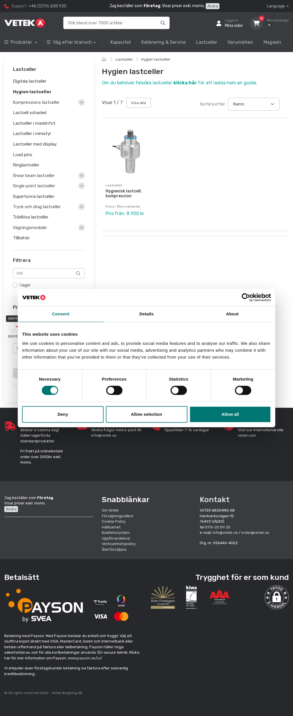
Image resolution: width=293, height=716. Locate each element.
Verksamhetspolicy (119, 544)
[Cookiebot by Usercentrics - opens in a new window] (246, 297)
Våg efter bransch (69, 42)
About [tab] (232, 313)
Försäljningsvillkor (118, 516)
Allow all (230, 414)
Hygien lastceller (156, 59)
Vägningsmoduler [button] (30, 227)
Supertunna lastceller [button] (33, 196)
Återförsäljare (114, 549)
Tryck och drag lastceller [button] (37, 207)
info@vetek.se (103, 435)
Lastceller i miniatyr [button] (32, 133)
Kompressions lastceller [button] (36, 102)
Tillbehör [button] (21, 238)
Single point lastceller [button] (34, 186)
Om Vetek (110, 510)
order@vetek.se (255, 532)
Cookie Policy (114, 521)
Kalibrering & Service (163, 42)
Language (276, 6)
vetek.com (247, 435)
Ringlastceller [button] (26, 165)
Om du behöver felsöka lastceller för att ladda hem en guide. (179, 82)
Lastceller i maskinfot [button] (34, 123)
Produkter (18, 42)
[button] (277, 597)
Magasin (272, 42)
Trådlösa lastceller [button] (30, 217)
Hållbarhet (111, 527)
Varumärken (240, 42)
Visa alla (138, 103)
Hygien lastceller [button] (32, 91)
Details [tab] (146, 313)
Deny (63, 414)
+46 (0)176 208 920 (47, 6)
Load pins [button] (22, 154)
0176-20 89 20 (217, 527)
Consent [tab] (61, 313)
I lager (25, 285)
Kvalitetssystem (116, 532)
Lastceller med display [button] (35, 144)
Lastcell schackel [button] (29, 112)
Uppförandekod (116, 538)
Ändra (212, 6)
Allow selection (146, 414)
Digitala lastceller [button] (29, 81)
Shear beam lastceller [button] (34, 175)
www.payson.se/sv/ (85, 658)
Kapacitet (120, 42)
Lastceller (206, 42)
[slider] (13, 326)
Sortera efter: (213, 104)
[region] (49, 286)
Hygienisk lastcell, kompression (124, 193)
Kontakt (214, 499)
